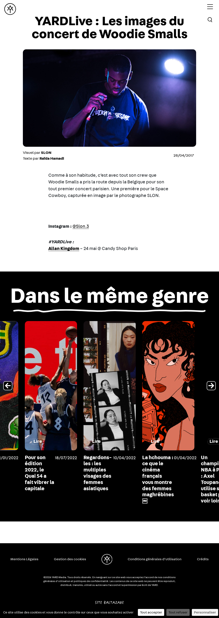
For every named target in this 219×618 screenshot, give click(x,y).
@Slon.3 (80, 226)
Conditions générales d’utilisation (154, 559)
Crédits (203, 559)
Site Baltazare (109, 601)
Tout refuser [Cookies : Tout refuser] (178, 612)
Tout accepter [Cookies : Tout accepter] (151, 612)
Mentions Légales (24, 559)
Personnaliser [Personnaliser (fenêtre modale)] (205, 612)
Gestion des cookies (70, 559)
